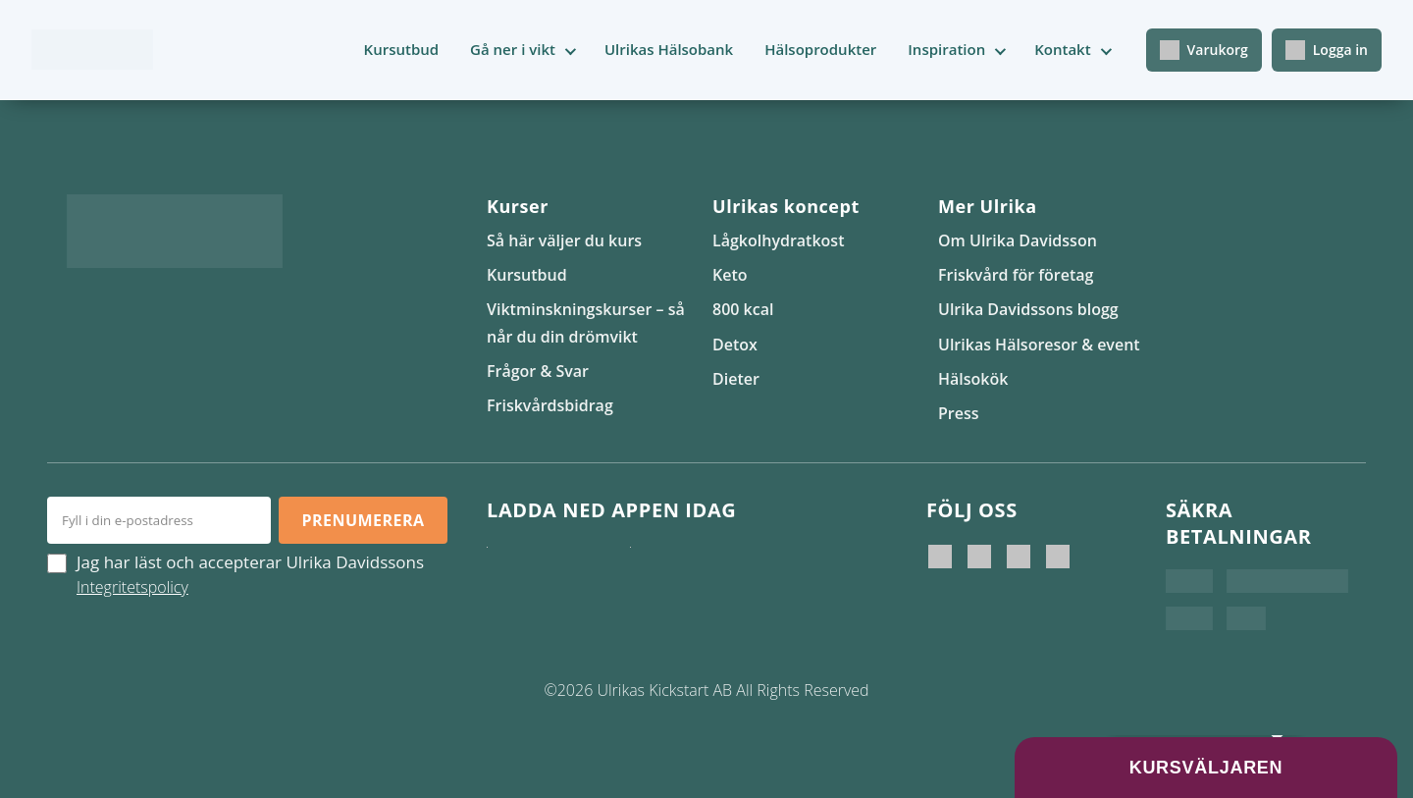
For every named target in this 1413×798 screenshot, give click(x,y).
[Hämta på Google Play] (696, 566)
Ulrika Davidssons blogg (1028, 309)
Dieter (735, 379)
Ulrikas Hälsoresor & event (1039, 344)
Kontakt (1062, 49)
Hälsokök (973, 379)
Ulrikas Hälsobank (668, 49)
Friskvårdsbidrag (550, 405)
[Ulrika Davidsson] (940, 556)
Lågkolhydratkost (778, 240)
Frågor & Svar (538, 371)
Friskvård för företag (1015, 275)
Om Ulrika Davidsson (1017, 240)
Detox (735, 344)
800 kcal (742, 309)
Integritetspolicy (132, 587)
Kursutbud (402, 49)
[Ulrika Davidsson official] (979, 556)
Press (958, 413)
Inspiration (946, 49)
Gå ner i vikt (512, 49)
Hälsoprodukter (820, 49)
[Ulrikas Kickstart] (1018, 556)
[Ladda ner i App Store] (553, 566)
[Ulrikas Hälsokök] (1058, 556)
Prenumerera (362, 520)
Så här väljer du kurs (564, 240)
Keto (730, 275)
